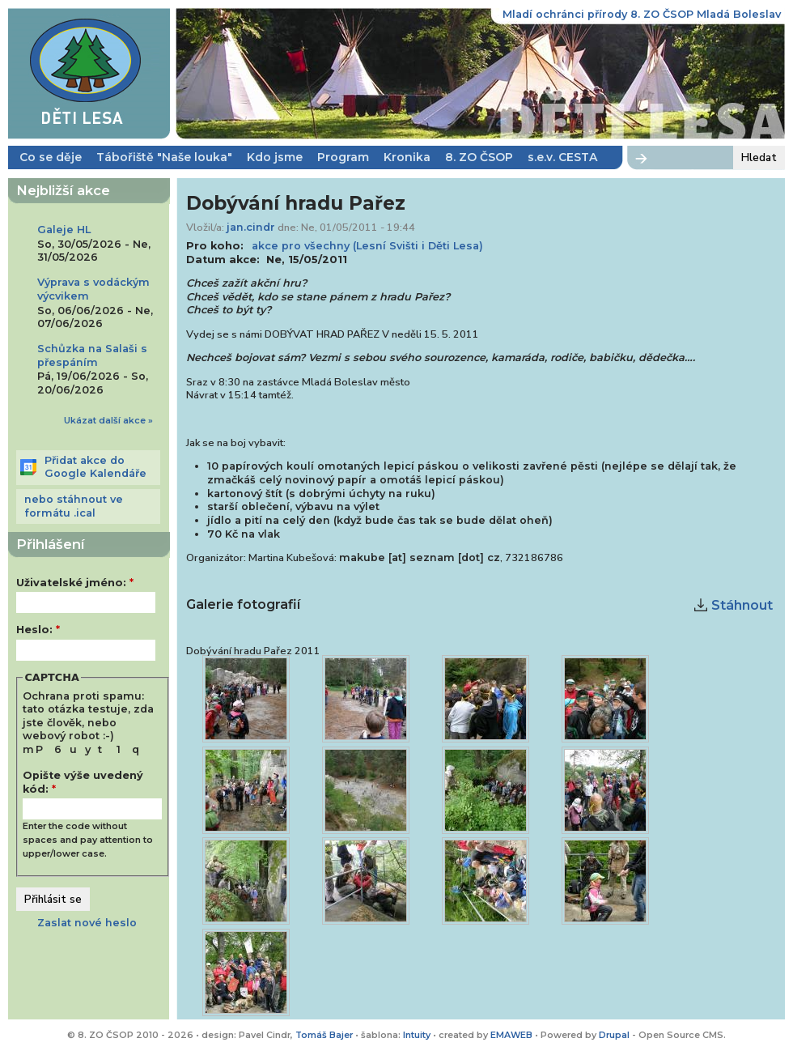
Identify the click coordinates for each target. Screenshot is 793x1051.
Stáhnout (742, 605)
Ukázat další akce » (108, 420)
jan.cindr (251, 227)
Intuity (416, 1034)
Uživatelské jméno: (75, 583)
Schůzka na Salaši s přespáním (92, 355)
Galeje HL (64, 229)
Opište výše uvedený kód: (83, 782)
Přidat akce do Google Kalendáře (95, 467)
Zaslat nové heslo (87, 923)
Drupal (615, 1034)
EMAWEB (511, 1034)
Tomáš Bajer (324, 1034)
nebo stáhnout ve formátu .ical (73, 506)
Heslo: (38, 629)
